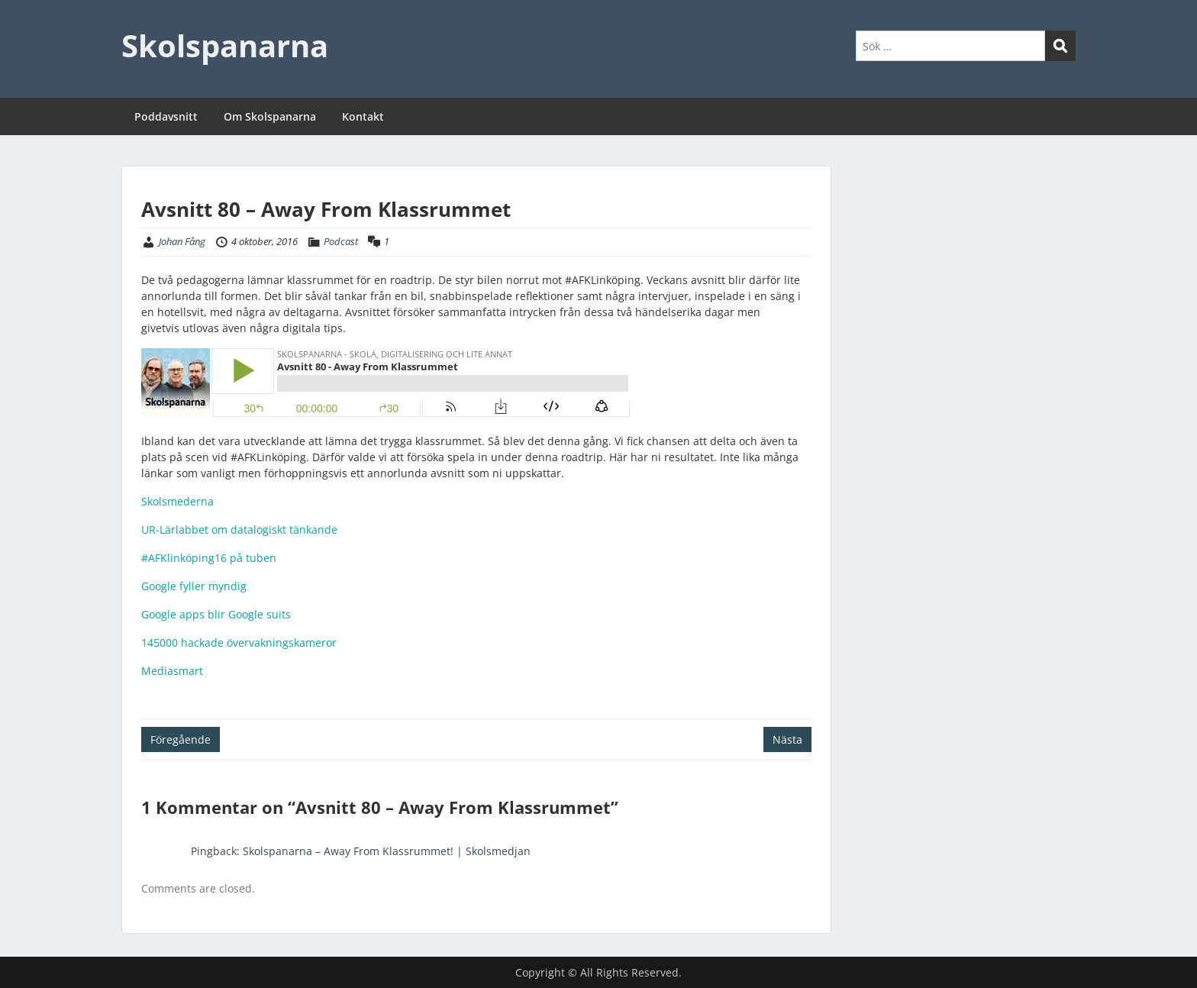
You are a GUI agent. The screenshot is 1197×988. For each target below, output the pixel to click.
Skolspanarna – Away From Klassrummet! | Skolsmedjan (387, 851)
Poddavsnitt (166, 116)
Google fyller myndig (194, 586)
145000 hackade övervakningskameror (239, 642)
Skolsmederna (177, 501)
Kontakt (363, 116)
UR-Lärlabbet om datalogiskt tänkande (239, 529)
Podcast (341, 241)
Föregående (180, 739)
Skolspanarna (224, 45)
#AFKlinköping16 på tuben (208, 558)
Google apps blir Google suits (216, 614)
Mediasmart (172, 671)
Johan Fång (182, 241)
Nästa (787, 739)
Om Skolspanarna (270, 116)
